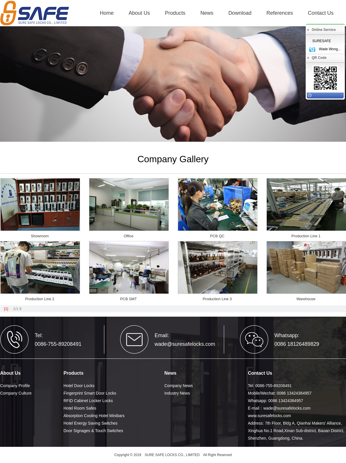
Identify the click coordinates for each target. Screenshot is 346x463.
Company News (179, 385)
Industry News (177, 393)
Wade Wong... (330, 49)
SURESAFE (321, 41)
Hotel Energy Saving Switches (91, 423)
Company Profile (15, 385)
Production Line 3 (217, 299)
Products (175, 13)
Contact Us (321, 13)
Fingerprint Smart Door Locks (90, 393)
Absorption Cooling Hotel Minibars (94, 415)
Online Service (324, 30)
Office (128, 236)
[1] (6, 309)
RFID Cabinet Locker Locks (88, 400)
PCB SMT (128, 299)
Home (107, 13)
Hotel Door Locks (79, 385)
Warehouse (305, 299)
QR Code (319, 58)
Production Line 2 (39, 299)
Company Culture (16, 393)
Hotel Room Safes (80, 408)
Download (240, 13)
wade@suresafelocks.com (185, 344)
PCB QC (217, 236)
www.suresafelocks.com (269, 415)
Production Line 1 (305, 236)
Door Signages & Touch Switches (93, 430)
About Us (139, 13)
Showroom (40, 236)
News (207, 13)
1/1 (15, 309)
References (279, 13)
